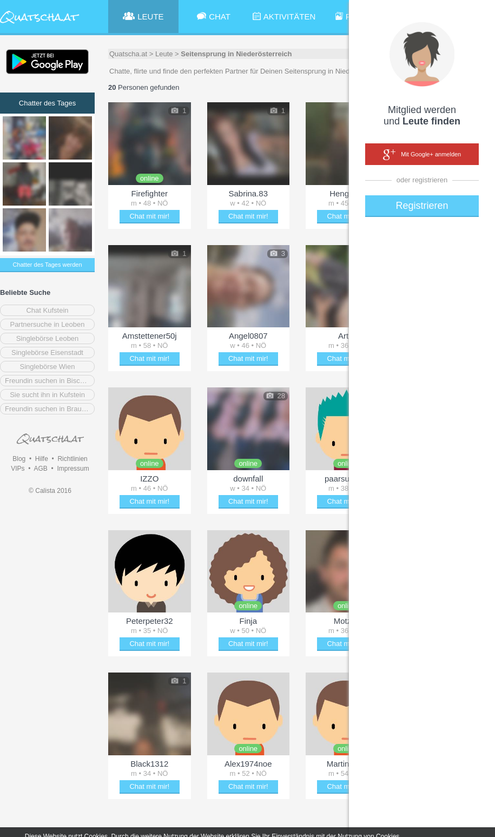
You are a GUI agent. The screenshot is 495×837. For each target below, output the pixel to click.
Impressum (73, 468)
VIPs (17, 468)
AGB (40, 468)
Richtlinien (72, 459)
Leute (164, 54)
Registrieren (421, 205)
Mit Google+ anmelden (422, 154)
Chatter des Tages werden (47, 264)
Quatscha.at (128, 54)
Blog (18, 459)
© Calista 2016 (50, 491)
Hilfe (41, 459)
